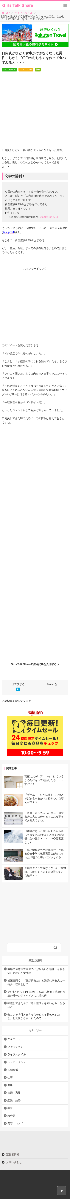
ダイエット (14, 1039)
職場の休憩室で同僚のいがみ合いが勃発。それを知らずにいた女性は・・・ (36, 971)
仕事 (10, 1077)
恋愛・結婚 (14, 1100)
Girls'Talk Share (17, 5)
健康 (38, 69)
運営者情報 (12, 1154)
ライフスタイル (23, 12)
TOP (5, 12)
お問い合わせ (14, 1162)
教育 (10, 1108)
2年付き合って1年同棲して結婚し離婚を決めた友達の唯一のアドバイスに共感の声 (36, 993)
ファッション (15, 1046)
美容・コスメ (15, 1123)
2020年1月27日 (49, 216)
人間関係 (12, 1069)
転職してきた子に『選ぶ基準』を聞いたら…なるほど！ (36, 1005)
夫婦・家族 (14, 1092)
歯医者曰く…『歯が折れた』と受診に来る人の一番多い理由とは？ (36, 982)
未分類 (11, 1115)
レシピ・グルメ (25, 69)
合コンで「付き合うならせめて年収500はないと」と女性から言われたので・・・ (34, 1016)
